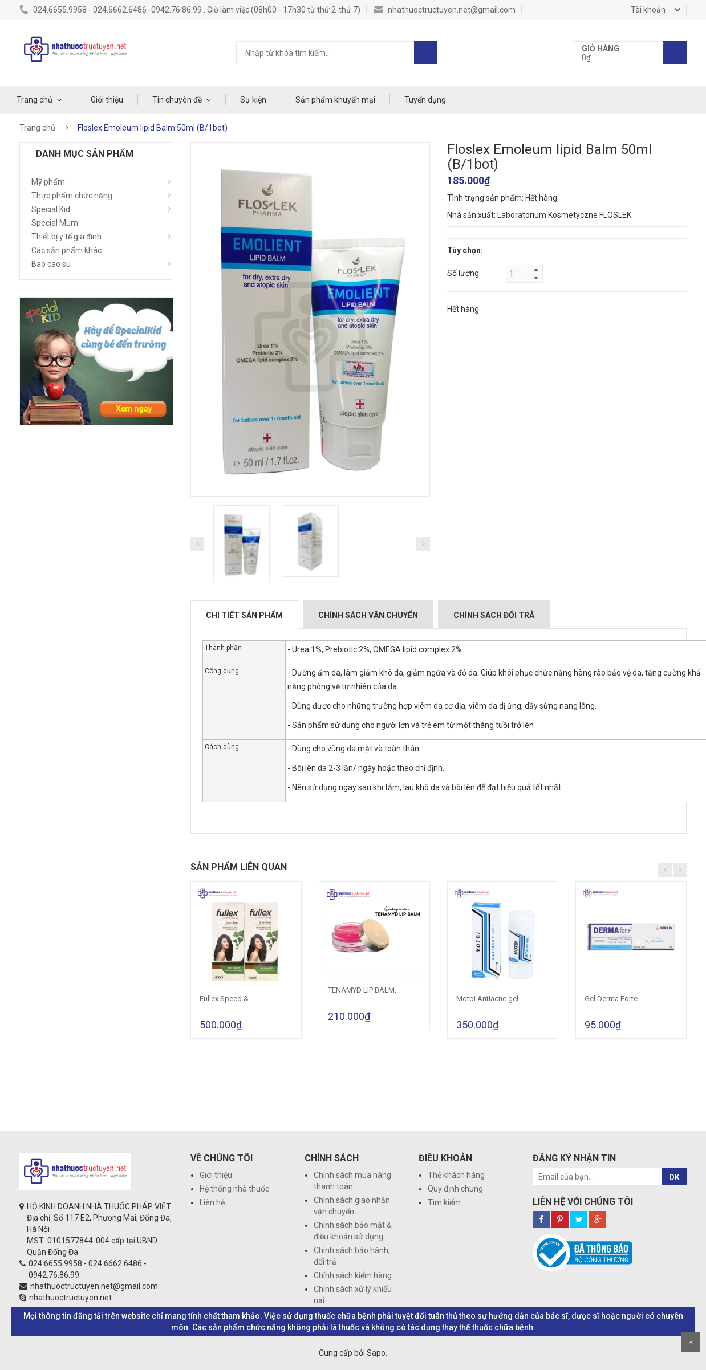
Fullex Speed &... (227, 998)
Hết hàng (463, 309)
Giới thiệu (107, 99)
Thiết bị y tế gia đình (66, 236)
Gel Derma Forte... (614, 998)
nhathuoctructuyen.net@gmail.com (445, 9)
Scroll (690, 1342)
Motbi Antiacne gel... (490, 998)
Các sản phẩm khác (66, 250)
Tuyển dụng (425, 99)
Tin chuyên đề (177, 99)
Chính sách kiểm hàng (353, 1275)
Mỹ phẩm (48, 181)
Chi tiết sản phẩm (244, 615)
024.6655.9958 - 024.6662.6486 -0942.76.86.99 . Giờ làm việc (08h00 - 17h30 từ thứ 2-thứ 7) (189, 9)
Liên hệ (212, 1202)
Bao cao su (51, 264)
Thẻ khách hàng (456, 1175)
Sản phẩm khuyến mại (335, 99)
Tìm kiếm (444, 1202)
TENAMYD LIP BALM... (364, 990)
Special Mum (54, 222)
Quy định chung (455, 1188)
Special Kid (50, 209)
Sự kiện (253, 99)
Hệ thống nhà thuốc (234, 1188)
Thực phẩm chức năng (71, 195)
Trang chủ (34, 99)
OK (674, 1177)
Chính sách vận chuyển (368, 615)
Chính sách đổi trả (493, 615)
